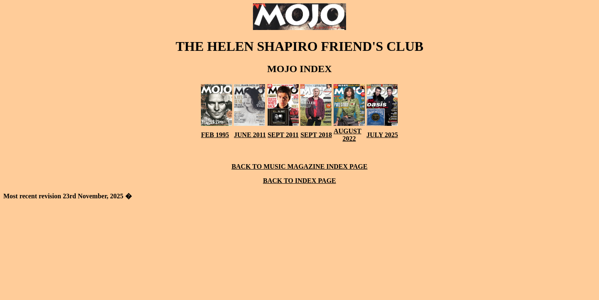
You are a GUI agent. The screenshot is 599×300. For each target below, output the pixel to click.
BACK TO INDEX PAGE (299, 180)
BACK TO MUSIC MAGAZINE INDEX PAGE (300, 166)
